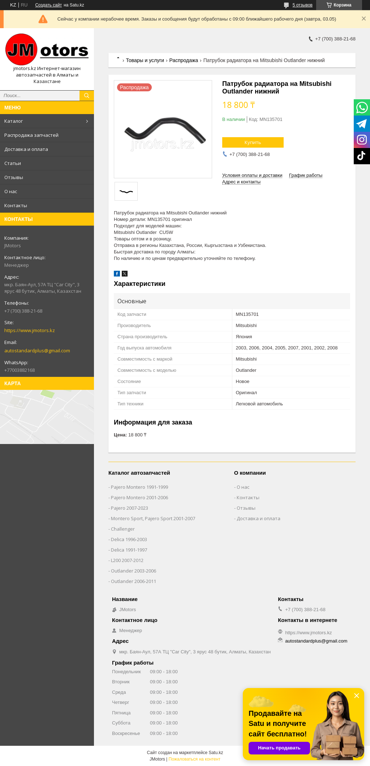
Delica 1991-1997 (129, 550)
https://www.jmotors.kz (29, 330)
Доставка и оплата (26, 149)
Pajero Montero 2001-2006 (139, 497)
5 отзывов (303, 5)
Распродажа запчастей (31, 135)
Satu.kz (215, 752)
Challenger (123, 529)
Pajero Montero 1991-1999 (139, 487)
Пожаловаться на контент (194, 759)
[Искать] (86, 95)
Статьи (12, 163)
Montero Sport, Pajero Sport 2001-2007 (153, 518)
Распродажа (183, 60)
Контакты (15, 205)
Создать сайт (48, 5)
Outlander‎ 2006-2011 (133, 581)
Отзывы (13, 177)
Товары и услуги (145, 60)
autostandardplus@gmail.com (37, 350)
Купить (253, 142)
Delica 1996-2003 (129, 539)
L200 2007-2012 (127, 560)
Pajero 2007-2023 (129, 508)
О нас (10, 191)
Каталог (13, 121)
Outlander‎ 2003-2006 (133, 570)
